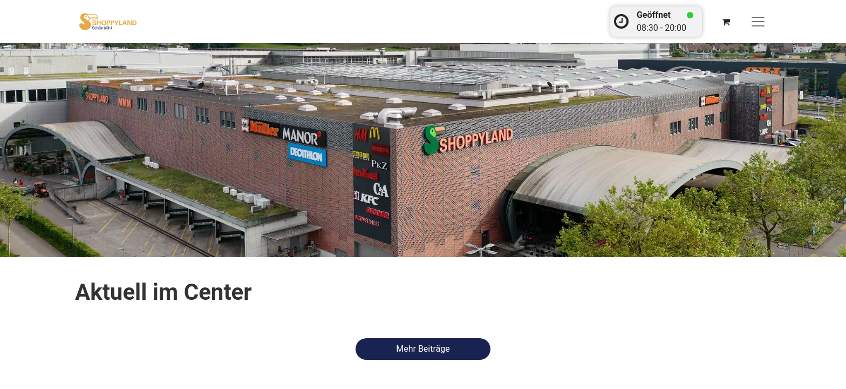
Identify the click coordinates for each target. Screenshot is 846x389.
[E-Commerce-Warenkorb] (725, 21)
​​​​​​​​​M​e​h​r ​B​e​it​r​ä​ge (423, 349)
